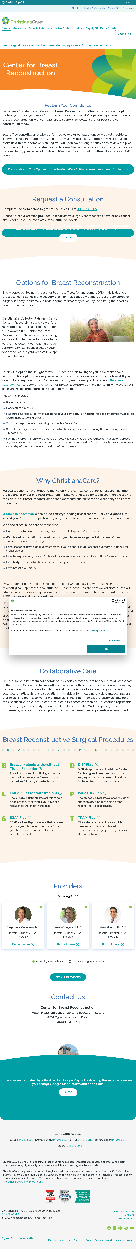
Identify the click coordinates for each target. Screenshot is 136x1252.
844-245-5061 (25, 1145)
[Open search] (124, 33)
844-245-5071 (74, 1151)
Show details (114, 640)
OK (106, 649)
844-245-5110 (59, 1145)
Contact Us (120, 169)
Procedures (87, 169)
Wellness (19, 28)
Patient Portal (62, 28)
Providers (104, 169)
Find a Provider (108, 28)
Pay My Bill (92, 28)
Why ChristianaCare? (63, 169)
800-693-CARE (10, 1219)
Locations (78, 28)
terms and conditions (87, 1089)
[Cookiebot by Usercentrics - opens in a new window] (113, 601)
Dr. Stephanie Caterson (18, 514)
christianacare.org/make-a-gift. (25, 1187)
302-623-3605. (87, 209)
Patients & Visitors (40, 28)
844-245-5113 (85, 1145)
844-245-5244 (119, 1145)
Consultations (17, 169)
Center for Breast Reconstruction (68, 1008)
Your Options (37, 169)
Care (6, 28)
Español (20, 2)
